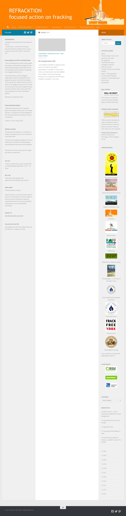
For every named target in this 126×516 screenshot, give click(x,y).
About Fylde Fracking (25, 27)
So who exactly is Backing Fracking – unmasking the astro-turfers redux (110, 78)
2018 (104, 468)
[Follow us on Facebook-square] (25, 32)
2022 (104, 455)
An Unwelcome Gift (46, 61)
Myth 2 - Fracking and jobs (109, 73)
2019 (104, 464)
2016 (104, 477)
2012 (104, 494)
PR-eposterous (105, 60)
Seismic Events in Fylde (87, 27)
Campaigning (42, 53)
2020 (104, 460)
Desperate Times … (108, 427)
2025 (104, 451)
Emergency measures (107, 65)
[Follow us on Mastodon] (31, 32)
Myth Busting (56, 27)
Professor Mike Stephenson (109, 132)
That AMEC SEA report (107, 62)
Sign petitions (105, 82)
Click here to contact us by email (14, 216)
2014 (104, 485)
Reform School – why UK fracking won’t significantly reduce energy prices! (111, 414)
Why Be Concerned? (42, 27)
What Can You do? (69, 27)
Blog (98, 27)
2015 (104, 481)
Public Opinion (43, 56)
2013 (104, 490)
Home (14, 27)
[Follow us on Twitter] (28, 32)
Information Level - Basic (56, 53)
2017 (104, 473)
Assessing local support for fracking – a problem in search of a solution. (111, 440)
